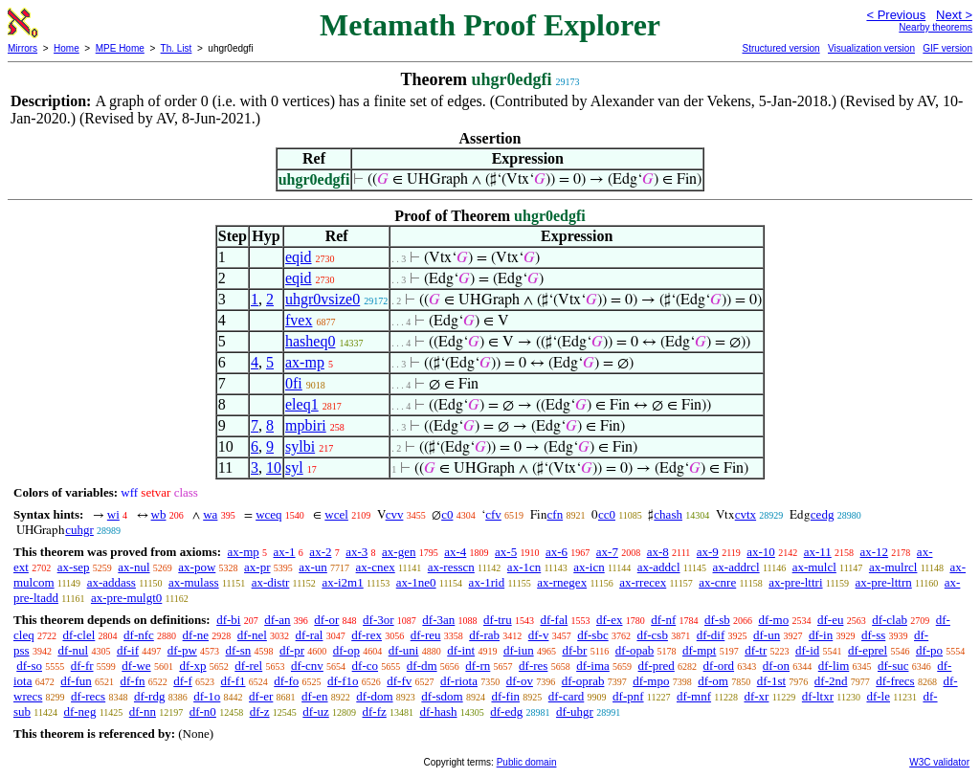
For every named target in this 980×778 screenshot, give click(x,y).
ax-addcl (658, 567)
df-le (878, 696)
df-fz (375, 711)
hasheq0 (310, 341)
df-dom (374, 696)
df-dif (711, 635)
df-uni (404, 650)
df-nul (72, 650)
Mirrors (22, 48)
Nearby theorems (935, 27)
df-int (461, 650)
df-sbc (593, 635)
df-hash (438, 711)
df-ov (519, 681)
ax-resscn (451, 567)
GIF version (947, 48)
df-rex (366, 635)
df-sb (717, 619)
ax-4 (455, 552)
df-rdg (150, 696)
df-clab (889, 619)
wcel (336, 514)
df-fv (399, 681)
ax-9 (708, 552)
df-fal (554, 619)
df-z (260, 711)
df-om (713, 681)
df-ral (309, 635)
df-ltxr (818, 696)
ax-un (313, 567)
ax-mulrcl (893, 567)
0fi (293, 383)
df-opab (634, 650)
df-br (574, 650)
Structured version (780, 48)
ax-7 (607, 552)
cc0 (606, 514)
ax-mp (304, 362)
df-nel (252, 635)
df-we (136, 665)
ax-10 (760, 552)
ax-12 (874, 552)
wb (159, 514)
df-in (821, 635)
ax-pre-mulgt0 (126, 597)
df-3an (438, 619)
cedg (823, 514)
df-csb (652, 635)
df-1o (206, 696)
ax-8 (658, 552)
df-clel (78, 635)
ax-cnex (375, 567)
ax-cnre (717, 582)
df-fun (76, 681)
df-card (566, 696)
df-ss (873, 635)
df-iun (518, 650)
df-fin (505, 696)
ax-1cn (524, 567)
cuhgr (79, 529)
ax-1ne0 (416, 582)
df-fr (82, 665)
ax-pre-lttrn (884, 582)
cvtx (745, 514)
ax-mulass (193, 582)
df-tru (497, 619)
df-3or (378, 619)
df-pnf (628, 696)
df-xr (756, 696)
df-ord (719, 665)
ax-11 (818, 552)
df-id (807, 650)
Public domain (527, 762)
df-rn (477, 665)
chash (668, 514)
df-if (128, 650)
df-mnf (694, 696)
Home (66, 48)
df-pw (182, 650)
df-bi (228, 619)
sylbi (300, 446)
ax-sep (73, 567)
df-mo (773, 619)
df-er (261, 696)
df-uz (315, 711)
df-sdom (441, 696)
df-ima (593, 665)
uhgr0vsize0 (322, 299)
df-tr (756, 650)
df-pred (656, 665)
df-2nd (831, 681)
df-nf (663, 619)
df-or (326, 619)
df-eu (830, 619)
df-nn (142, 711)
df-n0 (202, 711)
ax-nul (133, 567)
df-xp (192, 665)
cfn (555, 514)
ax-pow (196, 567)
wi (113, 514)
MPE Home (120, 48)
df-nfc (138, 635)
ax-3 (356, 552)
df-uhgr (574, 711)
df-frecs (895, 681)
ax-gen (398, 552)
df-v (538, 635)
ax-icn (588, 567)
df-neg (79, 711)
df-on (776, 665)
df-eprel (867, 650)
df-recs (88, 696)
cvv (395, 514)
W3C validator (939, 762)
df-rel (248, 665)
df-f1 (233, 681)
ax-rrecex (642, 582)
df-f (182, 681)
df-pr (291, 650)
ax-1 (285, 552)
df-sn (239, 650)
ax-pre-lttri (795, 582)
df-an (277, 619)
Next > (954, 15)
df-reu (426, 635)
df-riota (459, 681)
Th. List (176, 48)
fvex (298, 320)
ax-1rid (487, 582)
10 (273, 467)
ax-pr (257, 567)
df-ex (609, 619)
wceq (268, 514)
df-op (346, 650)
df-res (533, 665)
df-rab (484, 635)
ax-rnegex (562, 582)
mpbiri (305, 425)
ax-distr (271, 582)
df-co (365, 665)
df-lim (834, 665)
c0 (447, 514)
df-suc (893, 665)
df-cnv (307, 665)
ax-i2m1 (342, 582)
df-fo (286, 681)
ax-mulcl (814, 567)
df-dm (422, 665)
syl (294, 467)
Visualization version (871, 48)
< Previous (895, 15)
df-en (314, 696)
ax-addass (111, 582)
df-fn (133, 681)
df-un (766, 635)
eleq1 (302, 404)
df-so (29, 665)
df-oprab (583, 681)
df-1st (771, 681)
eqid (298, 257)
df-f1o (343, 681)
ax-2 (320, 552)
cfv (493, 514)
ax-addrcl (736, 567)
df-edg (506, 711)
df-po (929, 650)
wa (210, 514)
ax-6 (557, 552)
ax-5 (506, 552)
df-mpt (699, 650)
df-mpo (651, 681)
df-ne (196, 635)
